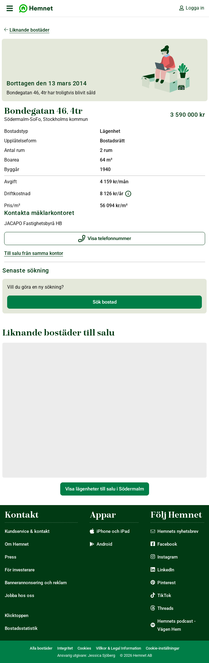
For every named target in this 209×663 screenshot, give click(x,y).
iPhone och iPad (113, 531)
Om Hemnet (17, 544)
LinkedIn (165, 570)
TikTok (164, 595)
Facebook (167, 544)
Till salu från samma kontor (33, 253)
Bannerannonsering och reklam (36, 582)
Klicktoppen (16, 615)
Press (10, 557)
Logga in (191, 8)
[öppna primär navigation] (9, 8)
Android (104, 544)
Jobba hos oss (19, 595)
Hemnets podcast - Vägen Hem (176, 625)
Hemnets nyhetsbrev (177, 531)
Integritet (65, 648)
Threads (165, 608)
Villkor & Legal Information (118, 648)
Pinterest (166, 582)
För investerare (20, 570)
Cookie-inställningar (162, 648)
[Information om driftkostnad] (128, 194)
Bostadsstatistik (21, 628)
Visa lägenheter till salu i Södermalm (104, 489)
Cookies (84, 648)
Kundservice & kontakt (27, 531)
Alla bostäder (41, 648)
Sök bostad (105, 302)
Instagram (167, 557)
